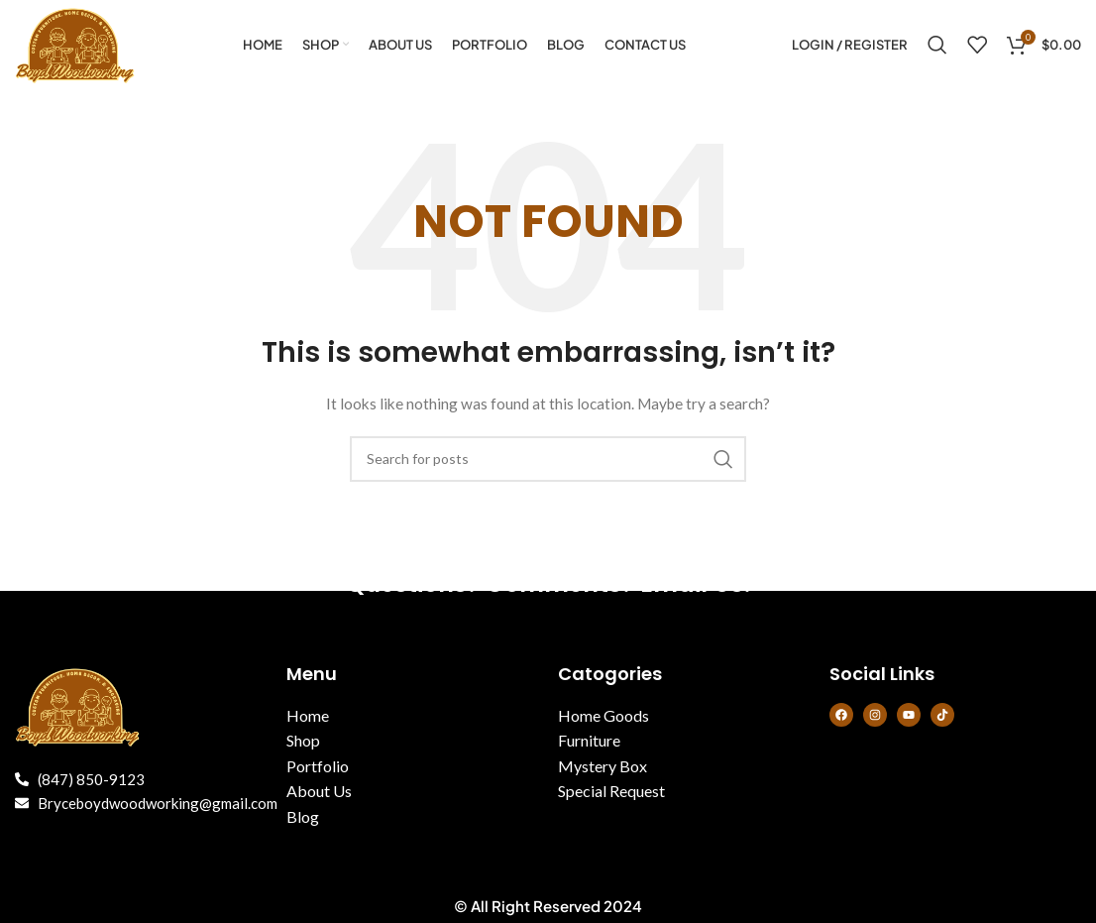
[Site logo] (75, 43)
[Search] (937, 44)
